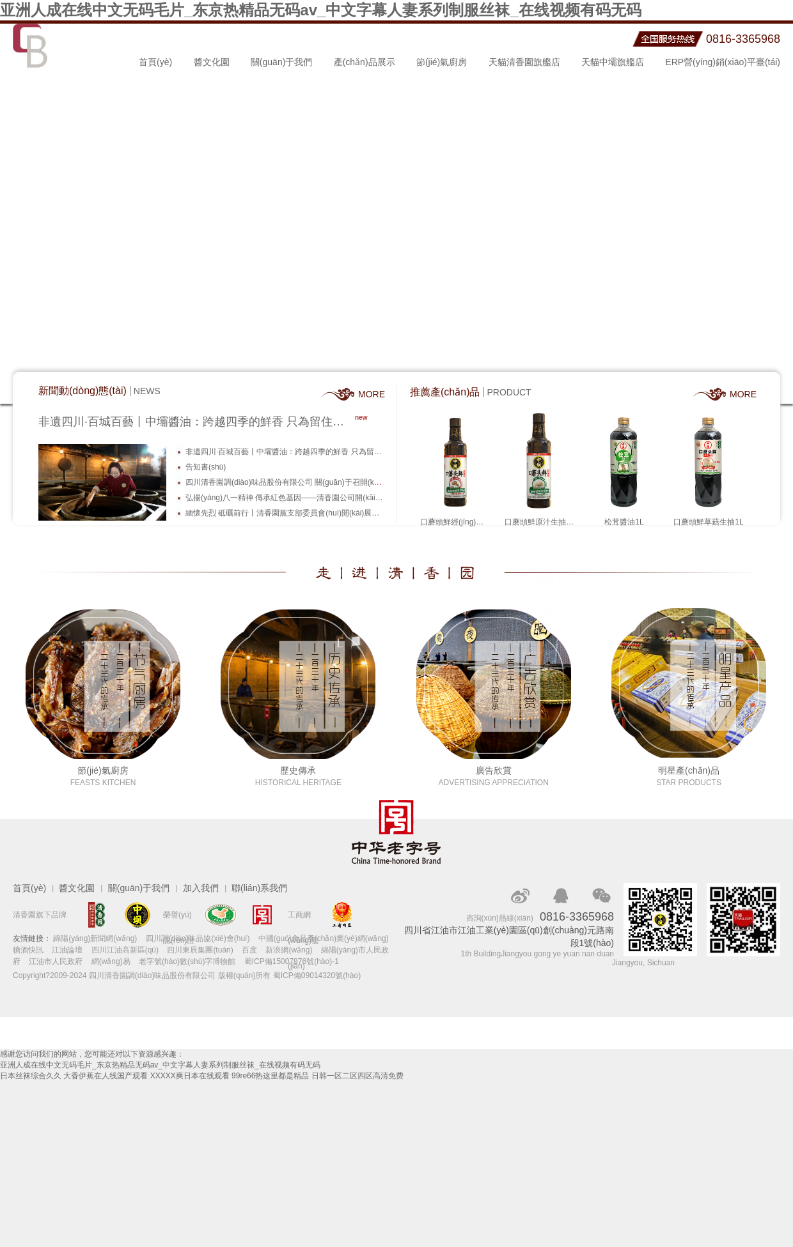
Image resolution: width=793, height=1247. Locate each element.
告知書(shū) (205, 467)
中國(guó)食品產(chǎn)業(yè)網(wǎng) (323, 938)
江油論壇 (67, 949)
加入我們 (201, 888)
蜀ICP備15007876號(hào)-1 (291, 961)
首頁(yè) (155, 62)
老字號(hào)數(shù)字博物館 (187, 961)
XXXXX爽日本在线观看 (190, 1075)
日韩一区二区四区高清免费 (357, 1075)
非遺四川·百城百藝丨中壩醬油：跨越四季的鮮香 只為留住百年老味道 (196, 421)
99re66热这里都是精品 (270, 1075)
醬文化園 (212, 62)
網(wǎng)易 (110, 961)
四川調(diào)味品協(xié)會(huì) (198, 938)
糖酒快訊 (28, 949)
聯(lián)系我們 (259, 888)
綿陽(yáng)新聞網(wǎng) (95, 938)
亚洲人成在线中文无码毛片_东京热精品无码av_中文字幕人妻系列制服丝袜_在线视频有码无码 (320, 10)
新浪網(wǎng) (288, 949)
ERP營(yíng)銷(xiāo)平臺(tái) (722, 62)
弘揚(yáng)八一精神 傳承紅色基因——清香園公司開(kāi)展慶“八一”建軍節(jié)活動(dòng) (336, 497)
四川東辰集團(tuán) (200, 949)
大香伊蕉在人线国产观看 (105, 1075)
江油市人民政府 (55, 961)
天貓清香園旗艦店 (524, 62)
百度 (249, 949)
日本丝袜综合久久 (30, 1075)
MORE (371, 394)
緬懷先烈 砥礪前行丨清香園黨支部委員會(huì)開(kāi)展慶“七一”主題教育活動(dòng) (326, 513)
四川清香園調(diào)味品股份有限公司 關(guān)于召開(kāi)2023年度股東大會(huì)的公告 (334, 482)
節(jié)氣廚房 (441, 62)
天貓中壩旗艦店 (612, 62)
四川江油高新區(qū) (125, 949)
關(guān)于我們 (281, 62)
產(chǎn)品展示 (364, 62)
